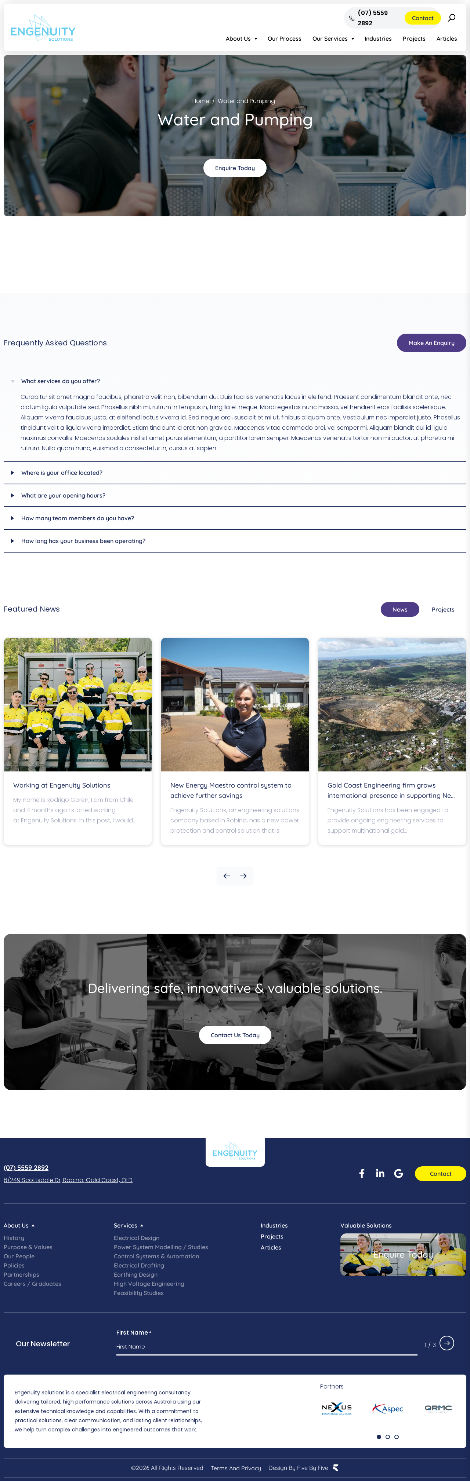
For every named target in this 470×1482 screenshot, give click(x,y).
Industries (378, 38)
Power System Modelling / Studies (161, 1247)
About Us (238, 38)
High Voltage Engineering (149, 1283)
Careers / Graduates (32, 1283)
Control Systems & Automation (156, 1256)
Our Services (330, 38)
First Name (134, 1333)
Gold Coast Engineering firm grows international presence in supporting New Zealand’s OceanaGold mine (392, 795)
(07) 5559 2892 (26, 1167)
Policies (14, 1265)
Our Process (284, 38)
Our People (19, 1256)
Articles (447, 38)
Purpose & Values (28, 1247)
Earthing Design (136, 1274)
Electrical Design (136, 1237)
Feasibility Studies (139, 1292)
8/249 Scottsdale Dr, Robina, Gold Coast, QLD (68, 1180)
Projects (414, 38)
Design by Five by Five (298, 1468)
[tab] (400, 609)
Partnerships (21, 1274)
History (14, 1237)
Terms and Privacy (236, 1468)
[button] (227, 876)
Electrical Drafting (139, 1265)
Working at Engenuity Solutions (62, 785)
